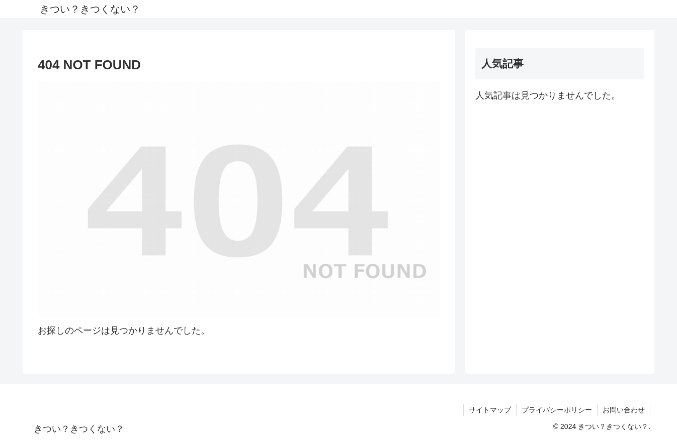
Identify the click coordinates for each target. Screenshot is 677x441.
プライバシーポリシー (557, 410)
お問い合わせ (624, 410)
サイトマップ (490, 410)
